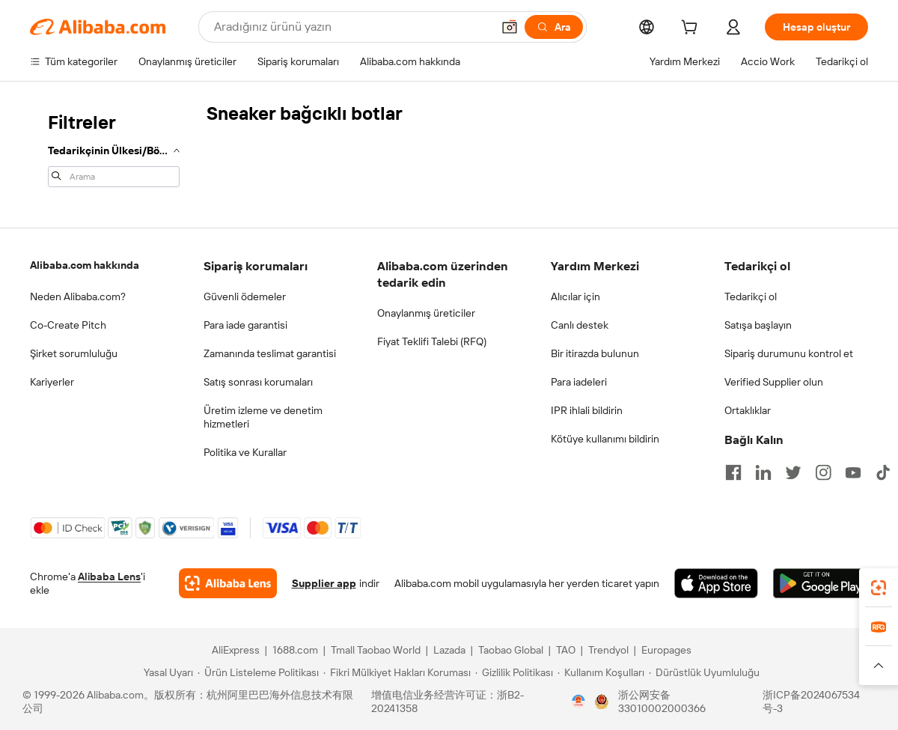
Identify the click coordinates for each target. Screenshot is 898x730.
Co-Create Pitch (68, 325)
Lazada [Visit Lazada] (449, 650)
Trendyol (608, 650)
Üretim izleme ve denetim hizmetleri (263, 417)
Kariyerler (52, 382)
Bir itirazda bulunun (595, 353)
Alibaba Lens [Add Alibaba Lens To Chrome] (109, 577)
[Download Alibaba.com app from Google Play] (820, 583)
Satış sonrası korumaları (258, 382)
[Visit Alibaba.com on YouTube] (853, 472)
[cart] (692, 29)
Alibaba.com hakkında (84, 265)
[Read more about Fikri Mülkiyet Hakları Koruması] (397, 672)
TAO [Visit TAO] (565, 650)
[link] (878, 587)
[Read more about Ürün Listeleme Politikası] (258, 672)
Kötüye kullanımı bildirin (605, 439)
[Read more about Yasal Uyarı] (166, 672)
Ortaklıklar (747, 410)
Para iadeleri (579, 382)
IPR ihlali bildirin (587, 410)
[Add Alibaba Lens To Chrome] (228, 583)
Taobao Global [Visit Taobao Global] (510, 650)
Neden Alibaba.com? (78, 296)
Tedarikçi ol (750, 296)
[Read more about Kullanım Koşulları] (601, 672)
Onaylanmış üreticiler (426, 313)
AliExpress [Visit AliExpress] (236, 650)
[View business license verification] (578, 701)
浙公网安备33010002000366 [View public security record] (662, 701)
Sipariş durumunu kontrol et (788, 353)
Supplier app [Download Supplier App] (324, 583)
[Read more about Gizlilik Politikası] (514, 672)
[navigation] (114, 148)
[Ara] (554, 27)
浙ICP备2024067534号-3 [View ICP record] (811, 701)
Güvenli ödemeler (245, 296)
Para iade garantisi (245, 325)
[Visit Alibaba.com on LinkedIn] (763, 472)
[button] (510, 27)
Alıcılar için (575, 296)
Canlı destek (579, 325)
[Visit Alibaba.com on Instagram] (823, 472)
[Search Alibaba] (351, 27)
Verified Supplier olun (773, 382)
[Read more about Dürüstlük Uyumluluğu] (704, 672)
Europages (666, 650)
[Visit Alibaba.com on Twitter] (793, 472)
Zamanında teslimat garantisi (270, 353)
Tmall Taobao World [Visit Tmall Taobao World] (376, 650)
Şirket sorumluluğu (73, 353)
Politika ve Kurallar (245, 452)
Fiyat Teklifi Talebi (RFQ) (431, 341)
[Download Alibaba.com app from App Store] (716, 583)
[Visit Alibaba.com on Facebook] (733, 472)
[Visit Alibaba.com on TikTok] (883, 472)
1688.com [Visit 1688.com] (295, 650)
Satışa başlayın (758, 325)
